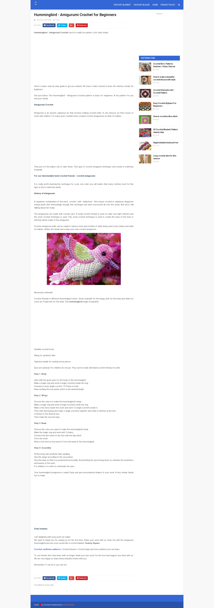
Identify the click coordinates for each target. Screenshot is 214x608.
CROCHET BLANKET (122, 5)
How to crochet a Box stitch (165, 116)
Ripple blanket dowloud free (165, 143)
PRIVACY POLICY (168, 5)
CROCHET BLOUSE (142, 5)
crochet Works (68, 605)
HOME (155, 5)
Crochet (47, 605)
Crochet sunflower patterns (47, 549)
